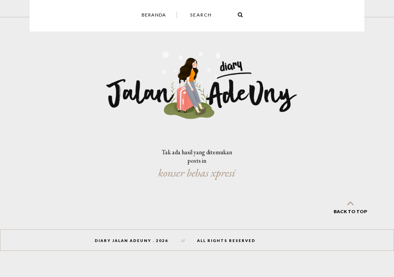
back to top (350, 205)
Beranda (154, 15)
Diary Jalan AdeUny (123, 240)
